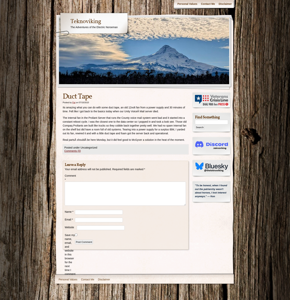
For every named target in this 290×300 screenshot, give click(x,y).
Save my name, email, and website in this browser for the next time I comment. (70, 254)
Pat (73, 102)
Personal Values (187, 3)
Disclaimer (225, 3)
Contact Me (208, 3)
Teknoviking (85, 22)
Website (69, 227)
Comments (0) (72, 150)
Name (69, 211)
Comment (70, 177)
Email (69, 219)
